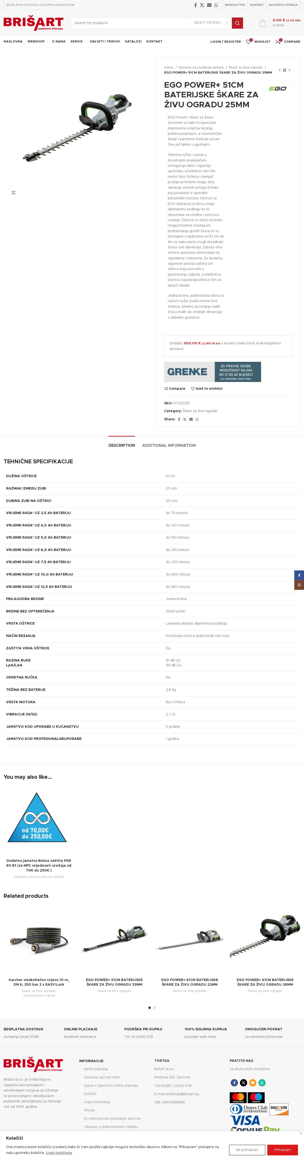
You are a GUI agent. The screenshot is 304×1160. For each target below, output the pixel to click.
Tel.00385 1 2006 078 (173, 1086)
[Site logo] (33, 23)
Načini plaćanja (96, 1069)
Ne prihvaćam (247, 1150)
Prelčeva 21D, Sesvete (172, 1077)
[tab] (122, 443)
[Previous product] (279, 70)
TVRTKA (161, 1061)
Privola (89, 1110)
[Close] (301, 1133)
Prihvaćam (282, 1150)
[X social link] (202, 5)
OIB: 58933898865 (169, 1102)
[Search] (157, 23)
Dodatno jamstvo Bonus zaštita (39, 877)
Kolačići (90, 1094)
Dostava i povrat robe (102, 1077)
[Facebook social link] (195, 5)
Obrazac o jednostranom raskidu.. (111, 1127)
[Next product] (289, 70)
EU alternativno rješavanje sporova (112, 1118)
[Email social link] (209, 5)
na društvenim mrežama (250, 1069)
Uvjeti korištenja (59, 1153)
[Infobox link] (31, 1033)
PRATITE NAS (241, 1061)
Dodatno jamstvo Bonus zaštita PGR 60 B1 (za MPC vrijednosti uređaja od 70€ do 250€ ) (38, 865)
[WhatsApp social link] (216, 5)
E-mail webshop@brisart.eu (176, 1094)
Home (169, 67)
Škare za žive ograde (246, 67)
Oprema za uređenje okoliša (201, 67)
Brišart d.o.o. (164, 1069)
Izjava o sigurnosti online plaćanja (111, 1085)
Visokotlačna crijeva (39, 995)
